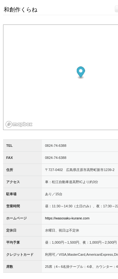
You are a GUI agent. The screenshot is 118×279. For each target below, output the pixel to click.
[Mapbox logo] (19, 124)
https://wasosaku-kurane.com (67, 218)
